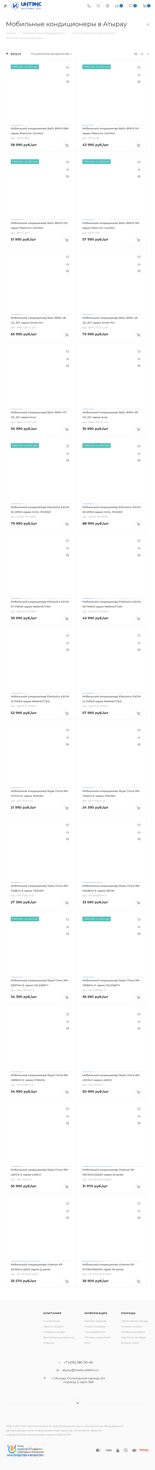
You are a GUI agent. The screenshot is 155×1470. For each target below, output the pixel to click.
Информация (96, 1313)
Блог (88, 1342)
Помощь (128, 1313)
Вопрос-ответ (130, 1342)
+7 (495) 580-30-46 (78, 1362)
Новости (48, 1342)
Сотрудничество (54, 1331)
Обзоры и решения (97, 1337)
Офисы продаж (53, 1326)
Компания (52, 1313)
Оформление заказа (134, 1320)
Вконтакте (77, 1403)
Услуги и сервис (95, 1326)
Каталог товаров (95, 1320)
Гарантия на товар (133, 1337)
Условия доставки (133, 1331)
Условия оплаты (131, 1326)
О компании (51, 1320)
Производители (95, 1331)
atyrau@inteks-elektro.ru (80, 1370)
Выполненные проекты (58, 1337)
